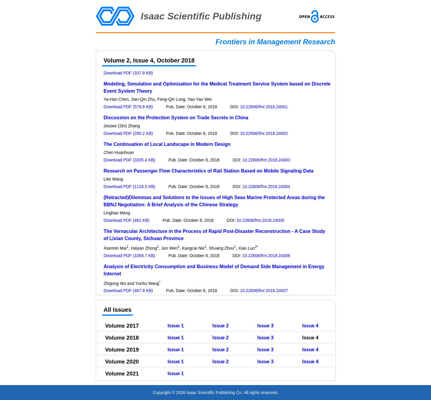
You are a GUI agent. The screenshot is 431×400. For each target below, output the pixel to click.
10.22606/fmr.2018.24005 (260, 220)
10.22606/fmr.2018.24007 (264, 290)
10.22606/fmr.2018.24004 (266, 186)
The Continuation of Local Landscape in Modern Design (167, 144)
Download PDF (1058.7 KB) (129, 255)
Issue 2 (221, 325)
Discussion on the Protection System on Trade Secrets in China (176, 117)
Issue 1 (176, 325)
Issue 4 (310, 325)
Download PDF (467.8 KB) (128, 290)
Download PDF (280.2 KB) (128, 133)
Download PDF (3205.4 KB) (129, 160)
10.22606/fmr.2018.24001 (264, 106)
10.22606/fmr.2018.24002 (264, 133)
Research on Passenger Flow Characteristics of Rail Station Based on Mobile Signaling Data (209, 170)
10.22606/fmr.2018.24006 (266, 255)
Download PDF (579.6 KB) (128, 106)
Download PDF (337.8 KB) (128, 73)
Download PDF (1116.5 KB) (129, 186)
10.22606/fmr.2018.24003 (266, 160)
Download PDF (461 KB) (126, 220)
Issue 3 (265, 325)
